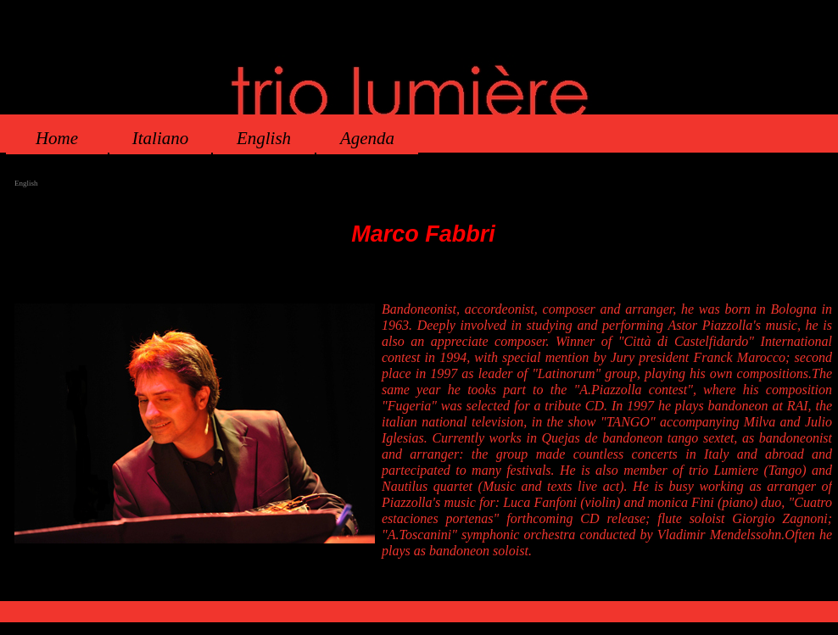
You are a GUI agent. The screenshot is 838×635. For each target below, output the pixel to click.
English (264, 138)
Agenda (367, 138)
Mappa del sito (488, 594)
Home (57, 138)
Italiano (160, 138)
